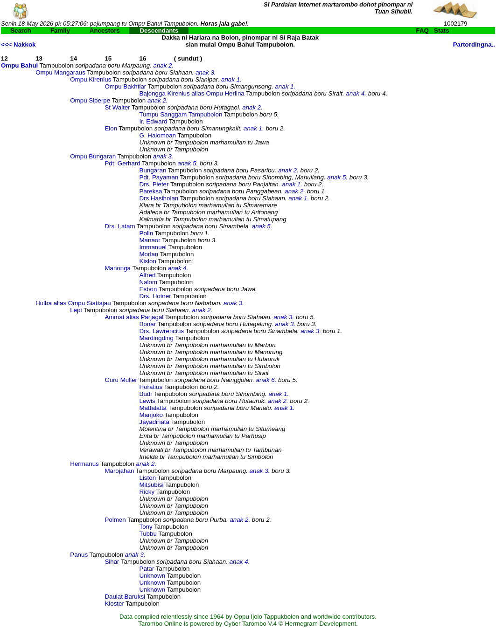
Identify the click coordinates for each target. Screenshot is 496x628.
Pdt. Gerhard (122, 163)
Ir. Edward (154, 121)
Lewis (147, 400)
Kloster (114, 603)
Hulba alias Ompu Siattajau (73, 303)
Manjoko (151, 414)
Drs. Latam (120, 226)
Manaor (150, 240)
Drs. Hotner (155, 296)
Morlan (149, 254)
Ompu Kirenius (90, 79)
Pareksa (151, 191)
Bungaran (153, 170)
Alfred (148, 275)
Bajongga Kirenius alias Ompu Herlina (192, 93)
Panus (79, 554)
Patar (147, 568)
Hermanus (84, 463)
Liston (148, 477)
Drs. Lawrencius (162, 331)
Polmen (115, 519)
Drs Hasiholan (159, 198)
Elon (111, 128)
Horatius (151, 386)
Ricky (147, 491)
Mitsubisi (152, 484)
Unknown (153, 575)
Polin (147, 233)
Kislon (148, 261)
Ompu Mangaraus (60, 72)
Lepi (76, 310)
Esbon (148, 289)
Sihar (112, 561)
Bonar (148, 324)
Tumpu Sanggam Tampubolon (181, 114)
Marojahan (119, 470)
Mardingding (157, 337)
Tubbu (148, 533)
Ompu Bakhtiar (125, 86)
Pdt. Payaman (159, 177)
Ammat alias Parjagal (134, 317)
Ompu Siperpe (90, 100)
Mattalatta (153, 407)
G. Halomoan (158, 135)
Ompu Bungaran (93, 156)
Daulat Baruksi (125, 596)
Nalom (149, 282)
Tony (146, 526)
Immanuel (153, 247)
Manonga (118, 268)
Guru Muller (121, 379)
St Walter (117, 107)
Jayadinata (154, 421)
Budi (146, 393)
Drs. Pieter (154, 184)
